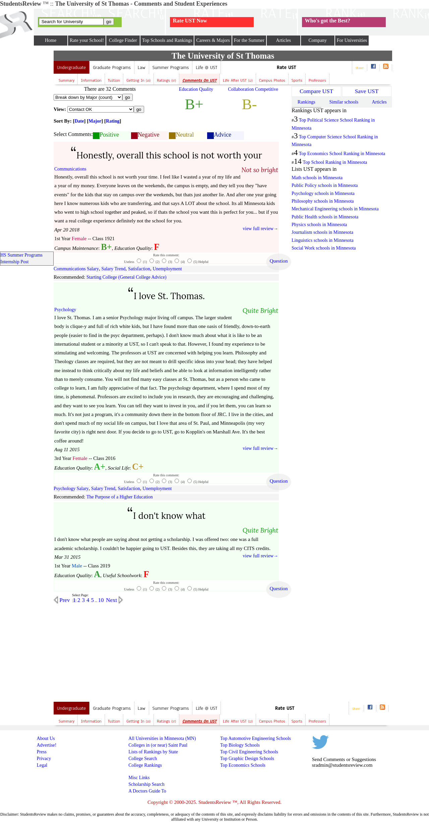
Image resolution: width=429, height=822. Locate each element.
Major (94, 121)
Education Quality (196, 89)
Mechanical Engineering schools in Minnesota (335, 208)
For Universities (352, 40)
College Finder (123, 40)
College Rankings (145, 765)
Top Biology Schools (240, 745)
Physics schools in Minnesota (319, 224)
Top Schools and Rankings (167, 40)
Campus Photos (272, 80)
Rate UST (286, 67)
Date (79, 121)
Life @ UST (206, 67)
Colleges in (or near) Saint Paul (157, 745)
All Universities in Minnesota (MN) (162, 738)
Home (50, 40)
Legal (42, 765)
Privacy (44, 758)
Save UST (366, 91)
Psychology (65, 309)
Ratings (166, 80)
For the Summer (249, 40)
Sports (297, 80)
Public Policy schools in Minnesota (325, 185)
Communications (70, 169)
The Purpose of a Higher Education (119, 496)
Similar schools (343, 102)
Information (91, 80)
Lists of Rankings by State (153, 751)
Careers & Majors (213, 40)
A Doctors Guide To (147, 791)
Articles (283, 40)
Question (278, 261)
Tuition (114, 80)
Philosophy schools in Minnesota (323, 201)
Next (112, 600)
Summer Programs (170, 67)
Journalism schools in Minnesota (322, 232)
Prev (64, 600)
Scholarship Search (146, 784)
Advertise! (46, 745)
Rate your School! (87, 40)
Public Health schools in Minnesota (325, 216)
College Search (142, 758)
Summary (66, 80)
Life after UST (238, 80)
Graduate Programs (112, 67)
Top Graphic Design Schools (247, 758)
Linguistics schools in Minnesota (323, 240)
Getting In (138, 80)
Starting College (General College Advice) (126, 277)
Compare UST (316, 91)
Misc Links (138, 777)
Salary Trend (113, 268)
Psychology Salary (71, 488)
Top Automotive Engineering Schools (255, 738)
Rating (112, 121)
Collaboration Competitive (253, 89)
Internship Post (14, 261)
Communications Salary (76, 268)
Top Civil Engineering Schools (249, 751)
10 (101, 600)
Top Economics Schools (242, 765)
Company (317, 40)
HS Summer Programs (21, 255)
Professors (317, 80)
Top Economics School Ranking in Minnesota (342, 153)
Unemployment (167, 268)
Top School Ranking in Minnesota (335, 162)
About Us (46, 738)
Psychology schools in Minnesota (323, 193)
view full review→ (260, 228)
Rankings (306, 102)
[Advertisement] (110, 650)
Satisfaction (139, 268)
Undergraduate (71, 67)
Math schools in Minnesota (317, 177)
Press (42, 751)
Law (141, 67)
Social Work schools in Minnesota (324, 248)
